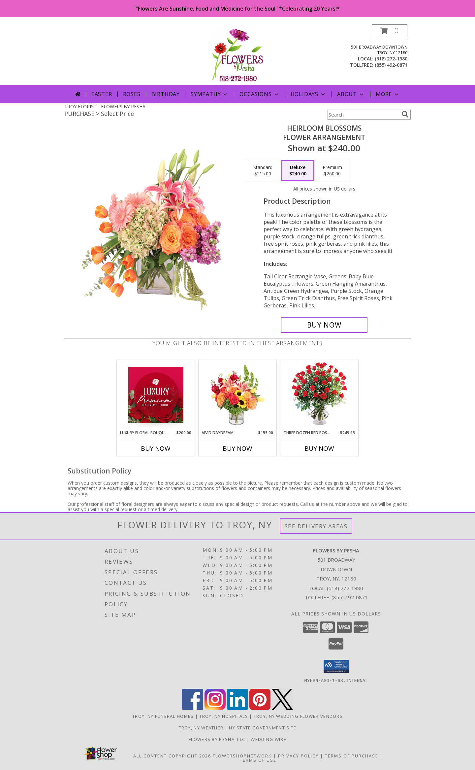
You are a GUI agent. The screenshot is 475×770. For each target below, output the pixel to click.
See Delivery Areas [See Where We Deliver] (316, 526)
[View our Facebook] (192, 708)
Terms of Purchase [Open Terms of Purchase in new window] (351, 755)
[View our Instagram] (215, 708)
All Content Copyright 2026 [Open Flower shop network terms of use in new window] (172, 755)
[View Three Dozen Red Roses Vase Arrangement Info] (319, 395)
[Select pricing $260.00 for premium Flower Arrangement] (332, 170)
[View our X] (282, 708)
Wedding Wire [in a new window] (268, 739)
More (388, 94)
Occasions (259, 94)
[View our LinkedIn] (237, 708)
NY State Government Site (262, 727)
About (351, 94)
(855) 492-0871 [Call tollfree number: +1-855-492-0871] (391, 65)
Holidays (308, 94)
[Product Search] (363, 114)
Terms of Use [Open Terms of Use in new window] (258, 760)
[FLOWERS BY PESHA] (238, 55)
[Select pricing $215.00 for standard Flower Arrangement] (263, 170)
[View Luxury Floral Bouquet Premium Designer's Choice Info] (155, 395)
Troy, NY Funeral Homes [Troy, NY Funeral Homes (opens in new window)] (163, 716)
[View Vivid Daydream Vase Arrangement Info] (237, 395)
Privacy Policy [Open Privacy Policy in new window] (298, 755)
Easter (101, 94)
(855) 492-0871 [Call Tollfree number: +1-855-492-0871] (350, 597)
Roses (132, 94)
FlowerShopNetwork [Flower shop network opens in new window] (242, 755)
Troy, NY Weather (201, 727)
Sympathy (210, 94)
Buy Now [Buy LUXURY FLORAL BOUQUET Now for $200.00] (156, 448)
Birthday (165, 94)
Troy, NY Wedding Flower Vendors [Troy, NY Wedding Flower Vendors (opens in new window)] (298, 716)
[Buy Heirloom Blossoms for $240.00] (324, 325)
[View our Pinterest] (259, 708)
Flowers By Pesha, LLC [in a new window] (218, 739)
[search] (405, 114)
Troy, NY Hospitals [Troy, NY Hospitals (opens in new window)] (223, 716)
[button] (389, 30)
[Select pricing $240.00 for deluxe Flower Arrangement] (297, 170)
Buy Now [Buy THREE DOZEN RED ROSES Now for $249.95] (319, 448)
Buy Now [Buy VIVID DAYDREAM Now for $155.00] (237, 448)
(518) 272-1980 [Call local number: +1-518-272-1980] (391, 58)
